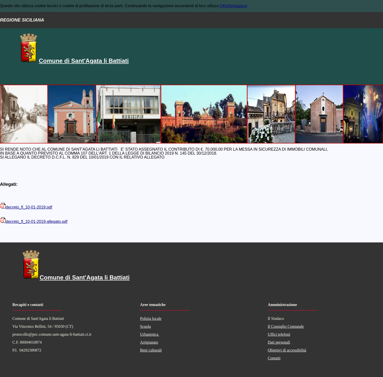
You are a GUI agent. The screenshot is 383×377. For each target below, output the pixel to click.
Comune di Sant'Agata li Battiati (84, 60)
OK (223, 6)
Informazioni (236, 6)
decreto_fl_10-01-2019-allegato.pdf (33, 221)
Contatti (274, 358)
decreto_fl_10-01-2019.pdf (26, 207)
